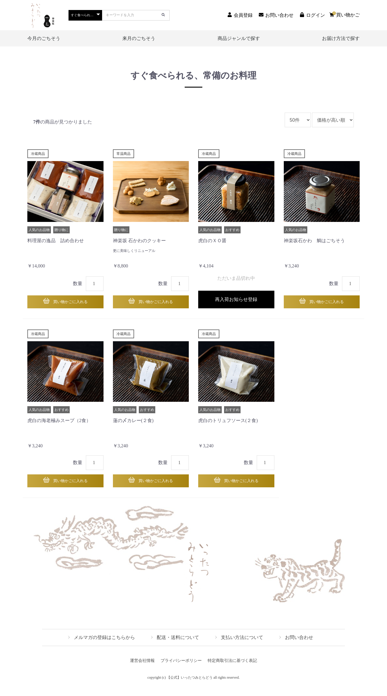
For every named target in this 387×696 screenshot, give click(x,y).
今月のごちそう (43, 38)
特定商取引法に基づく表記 (232, 669)
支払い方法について (242, 645)
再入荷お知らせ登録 (236, 302)
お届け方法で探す (341, 38)
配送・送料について (178, 645)
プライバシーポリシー (181, 669)
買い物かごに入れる (70, 302)
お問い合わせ (299, 645)
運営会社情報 (142, 669)
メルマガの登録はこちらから (104, 645)
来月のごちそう (138, 38)
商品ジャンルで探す (239, 38)
